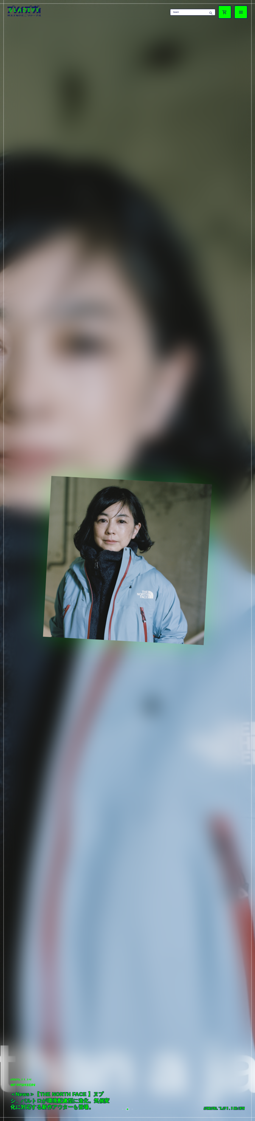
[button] (123, 1109)
